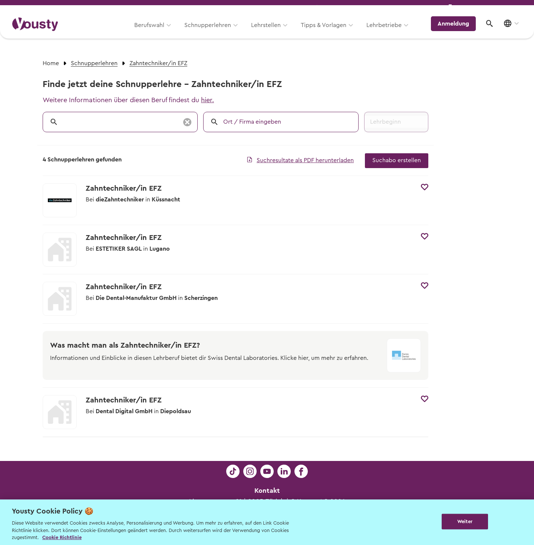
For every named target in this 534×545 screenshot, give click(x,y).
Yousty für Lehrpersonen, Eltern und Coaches (383, 8)
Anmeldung (457, 31)
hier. (207, 100)
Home (51, 63)
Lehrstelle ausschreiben (489, 8)
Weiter (464, 521)
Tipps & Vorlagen (328, 32)
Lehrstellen (271, 32)
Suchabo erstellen (396, 160)
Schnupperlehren (212, 32)
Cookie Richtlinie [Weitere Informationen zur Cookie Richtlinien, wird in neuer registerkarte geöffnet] (62, 537)
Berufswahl (154, 32)
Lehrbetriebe (388, 32)
